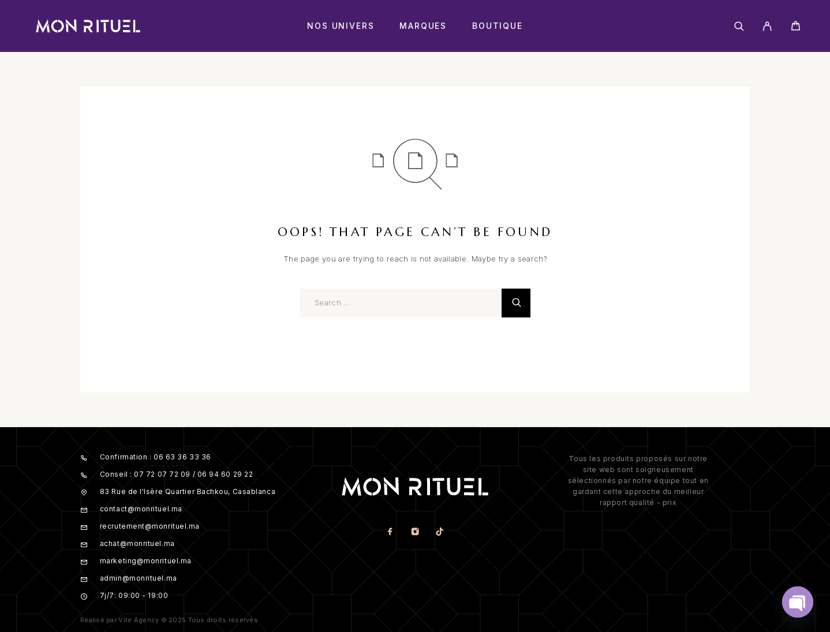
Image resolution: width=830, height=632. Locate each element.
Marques (423, 26)
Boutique (497, 26)
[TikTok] (439, 532)
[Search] (739, 26)
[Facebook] (389, 532)
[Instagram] (414, 532)
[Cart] (796, 27)
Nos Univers (340, 26)
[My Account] (767, 26)
